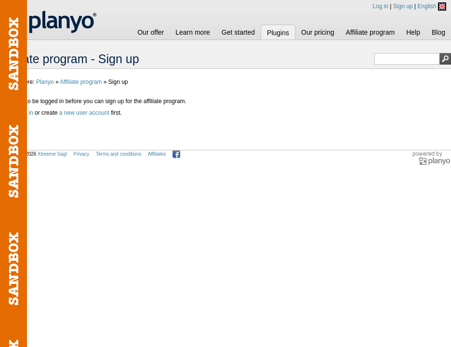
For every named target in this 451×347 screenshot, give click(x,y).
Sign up (403, 6)
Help (413, 32)
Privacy (81, 154)
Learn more (192, 32)
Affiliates (157, 154)
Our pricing (317, 32)
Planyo (45, 82)
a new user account (84, 112)
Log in (380, 6)
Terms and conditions (119, 154)
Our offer (150, 32)
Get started (238, 32)
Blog (438, 32)
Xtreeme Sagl (52, 154)
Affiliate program (370, 32)
